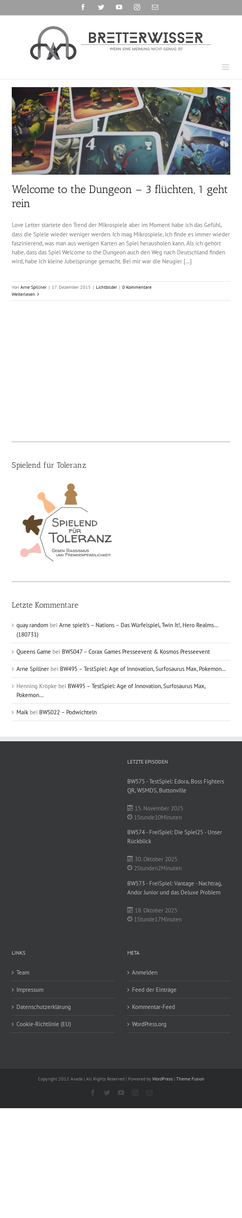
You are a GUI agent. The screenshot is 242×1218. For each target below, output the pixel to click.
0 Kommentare (137, 287)
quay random (32, 625)
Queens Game (33, 651)
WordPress (162, 1079)
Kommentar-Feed (153, 1007)
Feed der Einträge (154, 989)
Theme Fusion (190, 1079)
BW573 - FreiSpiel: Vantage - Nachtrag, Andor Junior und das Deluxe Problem (174, 888)
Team (22, 972)
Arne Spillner (33, 287)
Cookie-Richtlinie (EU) (43, 1024)
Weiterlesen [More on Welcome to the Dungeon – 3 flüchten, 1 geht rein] (23, 294)
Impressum (29, 989)
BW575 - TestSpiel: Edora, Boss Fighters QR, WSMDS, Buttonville (175, 786)
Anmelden (144, 972)
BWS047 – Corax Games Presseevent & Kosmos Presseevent (136, 651)
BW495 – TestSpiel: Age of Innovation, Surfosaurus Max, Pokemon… (143, 668)
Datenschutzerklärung (43, 1007)
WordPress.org (149, 1024)
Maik (22, 712)
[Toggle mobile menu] (226, 67)
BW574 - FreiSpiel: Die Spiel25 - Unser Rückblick (174, 836)
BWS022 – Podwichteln (68, 712)
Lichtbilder (106, 287)
